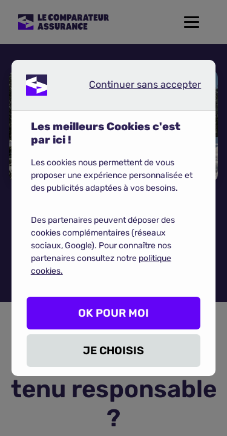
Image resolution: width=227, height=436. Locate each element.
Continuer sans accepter (135, 87)
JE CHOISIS (113, 350)
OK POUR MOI (113, 313)
